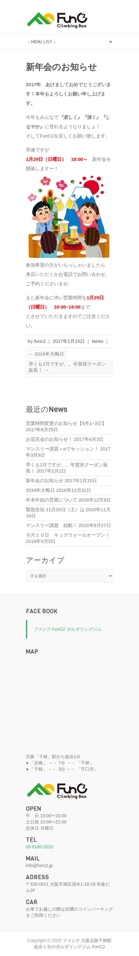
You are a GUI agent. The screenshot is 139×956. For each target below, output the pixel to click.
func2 (40, 341)
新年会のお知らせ (44, 480)
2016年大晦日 (46, 354)
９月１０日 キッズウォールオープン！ (68, 535)
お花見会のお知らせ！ (49, 439)
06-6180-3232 (39, 846)
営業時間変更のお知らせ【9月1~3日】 (66, 423)
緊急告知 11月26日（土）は (55, 509)
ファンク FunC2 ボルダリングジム (67, 629)
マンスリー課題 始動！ (51, 525)
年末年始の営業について (51, 499)
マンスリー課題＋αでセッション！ (62, 448)
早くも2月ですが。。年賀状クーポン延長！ (67, 367)
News (97, 341)
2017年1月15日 (69, 341)
